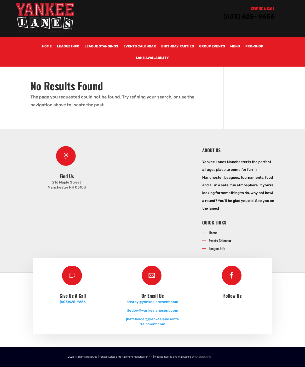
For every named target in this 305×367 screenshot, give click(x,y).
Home (47, 46)
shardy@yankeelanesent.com (152, 302)
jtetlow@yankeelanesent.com (152, 310)
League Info (68, 46)
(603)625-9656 (73, 302)
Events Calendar (139, 46)
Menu (235, 46)
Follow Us (232, 295)
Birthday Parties (177, 46)
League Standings (101, 46)
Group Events (212, 46)
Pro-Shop (254, 46)
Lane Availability (152, 58)
